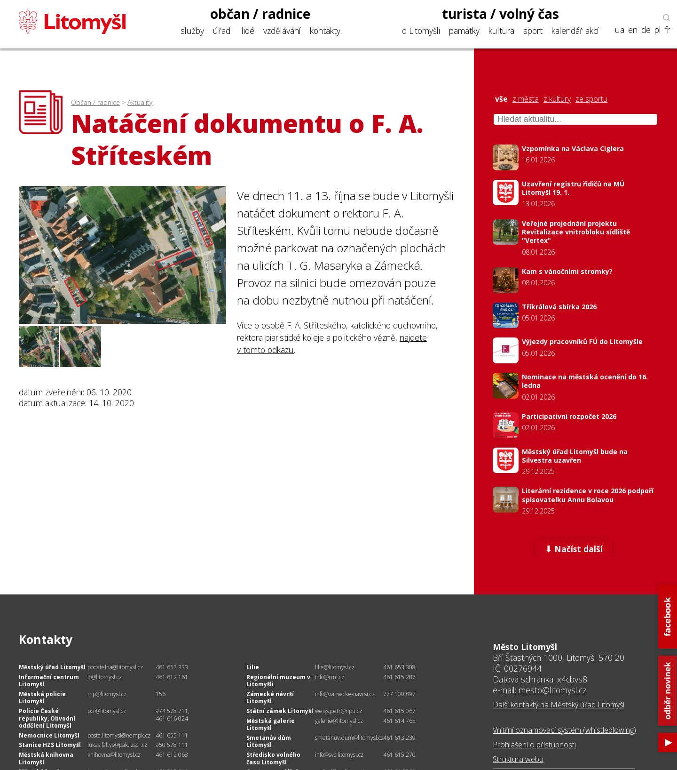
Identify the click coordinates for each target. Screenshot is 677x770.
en (633, 29)
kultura (501, 30)
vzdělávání (282, 30)
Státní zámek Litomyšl (279, 711)
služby (192, 30)
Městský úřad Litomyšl (52, 667)
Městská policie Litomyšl (42, 698)
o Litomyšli (421, 30)
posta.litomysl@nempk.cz (118, 735)
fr (667, 29)
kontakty (325, 30)
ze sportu (591, 99)
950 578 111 (172, 745)
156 (160, 694)
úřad (221, 30)
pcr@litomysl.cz (106, 711)
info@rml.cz (329, 677)
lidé (248, 30)
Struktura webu (518, 759)
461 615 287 (399, 677)
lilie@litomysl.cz (334, 667)
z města (525, 99)
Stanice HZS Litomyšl (50, 745)
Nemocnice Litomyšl (49, 735)
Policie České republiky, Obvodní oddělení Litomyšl (47, 718)
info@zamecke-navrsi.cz (345, 694)
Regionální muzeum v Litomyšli (278, 681)
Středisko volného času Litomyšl (273, 758)
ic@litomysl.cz (104, 677)
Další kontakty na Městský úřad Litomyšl (558, 704)
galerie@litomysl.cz (339, 721)
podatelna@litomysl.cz (115, 667)
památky (464, 30)
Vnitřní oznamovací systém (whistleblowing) (564, 730)
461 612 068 (172, 755)
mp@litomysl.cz (106, 694)
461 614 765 (399, 721)
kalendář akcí (575, 30)
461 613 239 (399, 738)
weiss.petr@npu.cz (338, 711)
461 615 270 (399, 755)
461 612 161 (172, 677)
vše (501, 99)
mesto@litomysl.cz (552, 690)
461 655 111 (172, 735)
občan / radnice (260, 14)
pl (657, 29)
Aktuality (139, 102)
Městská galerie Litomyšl (270, 724)
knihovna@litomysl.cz (114, 755)
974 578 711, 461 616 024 (172, 714)
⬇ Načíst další (574, 548)
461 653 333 (172, 667)
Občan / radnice (95, 102)
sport (533, 30)
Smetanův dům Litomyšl (268, 741)
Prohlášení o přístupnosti (534, 744)
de (646, 29)
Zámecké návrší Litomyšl (270, 698)
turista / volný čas (500, 14)
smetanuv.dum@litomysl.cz (349, 738)
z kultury (557, 99)
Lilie (252, 667)
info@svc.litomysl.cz (339, 755)
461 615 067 (399, 711)
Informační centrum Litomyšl (49, 681)
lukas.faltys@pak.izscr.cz (117, 745)
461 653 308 (399, 667)
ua (619, 29)
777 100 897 (399, 694)
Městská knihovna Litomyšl (46, 758)
